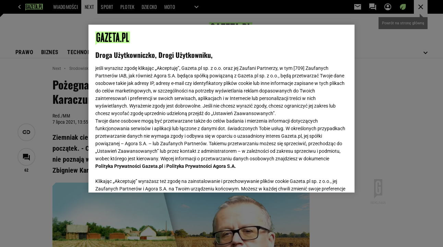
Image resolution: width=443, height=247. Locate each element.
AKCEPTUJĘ (324, 179)
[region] (221, 109)
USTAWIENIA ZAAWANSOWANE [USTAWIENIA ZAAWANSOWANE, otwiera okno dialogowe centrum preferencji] (140, 179)
